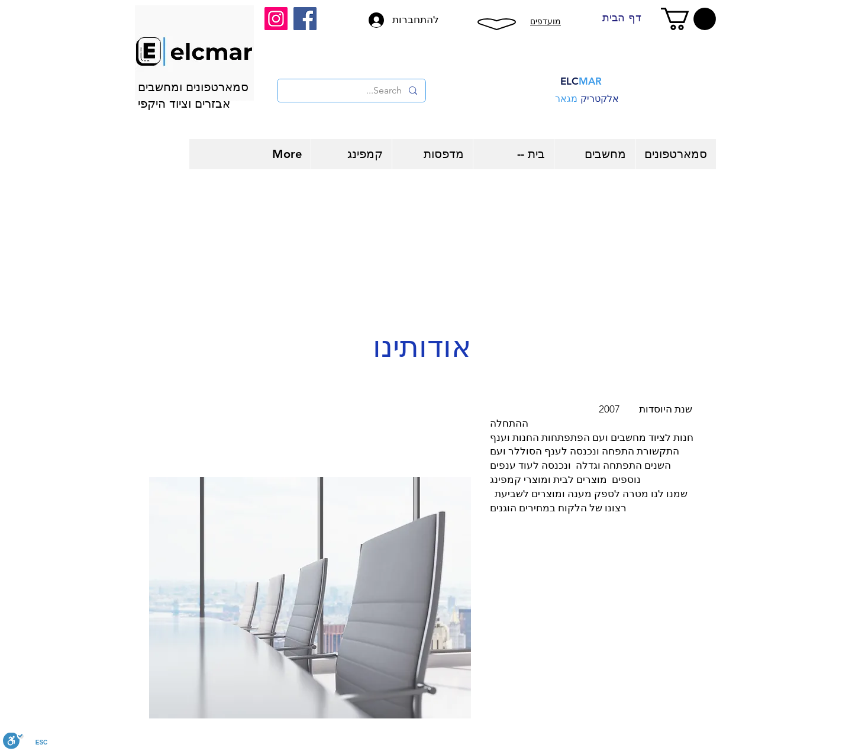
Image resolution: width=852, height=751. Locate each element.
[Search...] (352, 90)
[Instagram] (276, 18)
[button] (688, 19)
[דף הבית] (622, 17)
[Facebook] (305, 18)
